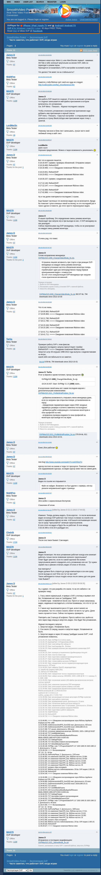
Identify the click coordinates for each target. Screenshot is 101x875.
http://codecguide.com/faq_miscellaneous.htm (56, 85)
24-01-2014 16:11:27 (45, 832)
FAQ (15, 31)
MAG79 (10, 91)
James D (10, 55)
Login (63, 2)
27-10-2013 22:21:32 (45, 155)
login (71, 46)
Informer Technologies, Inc (90, 870)
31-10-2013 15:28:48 (45, 302)
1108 (15, 101)
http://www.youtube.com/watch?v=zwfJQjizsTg (64, 462)
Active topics (71, 19)
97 (14, 65)
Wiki (9, 2)
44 (14, 349)
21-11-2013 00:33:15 (45, 456)
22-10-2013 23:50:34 (45, 91)
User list (28, 2)
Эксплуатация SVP (38, 37)
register (80, 46)
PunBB (73, 870)
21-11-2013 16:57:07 (45, 493)
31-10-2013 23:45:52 (45, 367)
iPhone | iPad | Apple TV (35, 25)
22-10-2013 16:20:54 (45, 55)
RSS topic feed (90, 50)
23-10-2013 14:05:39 (45, 125)
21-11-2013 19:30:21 (45, 532)
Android (59, 25)
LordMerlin (11, 125)
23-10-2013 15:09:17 (45, 140)
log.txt (41, 362)
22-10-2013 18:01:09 (45, 77)
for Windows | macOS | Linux (23, 28)
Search (40, 2)
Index (17, 2)
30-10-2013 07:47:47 (45, 247)
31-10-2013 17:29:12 (45, 339)
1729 (15, 542)
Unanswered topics (89, 19)
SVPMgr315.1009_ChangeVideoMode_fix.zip (56, 258)
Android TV (70, 25)
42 (14, 86)
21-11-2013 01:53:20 (45, 473)
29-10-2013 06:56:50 (45, 210)
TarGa (9, 339)
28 (14, 135)
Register (51, 2)
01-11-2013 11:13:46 (45, 442)
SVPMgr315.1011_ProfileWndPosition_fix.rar (56, 393)
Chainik (10, 532)
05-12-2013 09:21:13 (45, 583)
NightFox (10, 77)
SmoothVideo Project (21, 9)
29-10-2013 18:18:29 (45, 233)
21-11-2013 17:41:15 (45, 510)
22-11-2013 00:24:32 (45, 547)
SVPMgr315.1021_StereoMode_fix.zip (53, 842)
